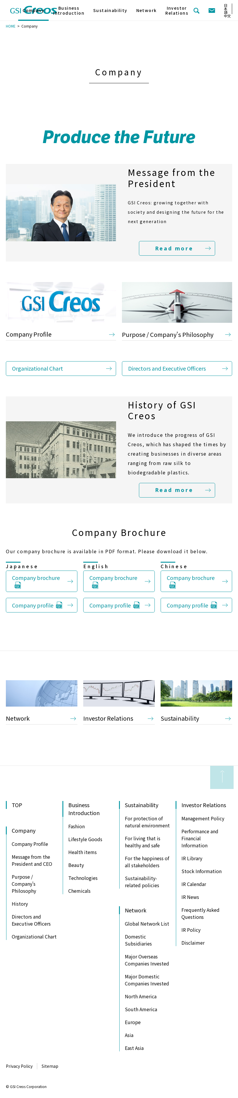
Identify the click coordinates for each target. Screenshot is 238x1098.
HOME (11, 25)
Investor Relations (108, 718)
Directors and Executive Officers (167, 368)
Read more (174, 248)
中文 (227, 15)
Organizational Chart (37, 368)
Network (18, 718)
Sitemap (50, 1066)
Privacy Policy (19, 1066)
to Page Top (222, 777)
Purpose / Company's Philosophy (167, 334)
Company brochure (36, 577)
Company (33, 10)
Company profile (32, 605)
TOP (17, 805)
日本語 (225, 9)
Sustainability (180, 718)
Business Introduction (68, 10)
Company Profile (29, 334)
